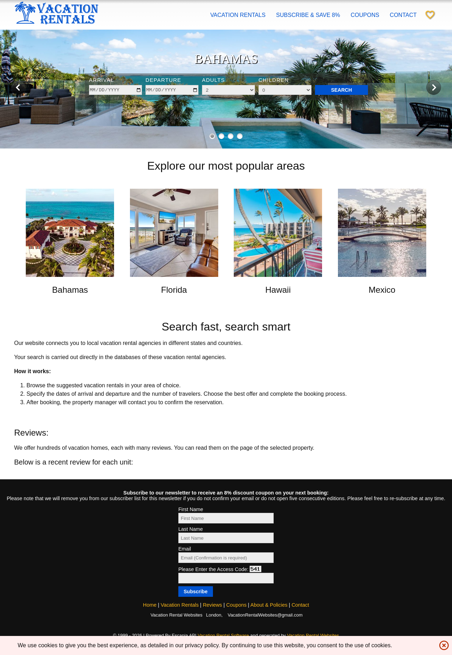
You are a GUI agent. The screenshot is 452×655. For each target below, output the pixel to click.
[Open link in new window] (70, 275)
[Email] (226, 557)
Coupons (365, 15)
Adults (213, 80)
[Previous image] (18, 87)
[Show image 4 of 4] (240, 136)
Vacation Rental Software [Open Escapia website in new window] (223, 635)
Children (273, 80)
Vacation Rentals (237, 15)
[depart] (171, 90)
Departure (163, 80)
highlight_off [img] (442, 643)
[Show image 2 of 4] (221, 136)
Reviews (212, 605)
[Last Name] (226, 538)
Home (149, 605)
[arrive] (115, 90)
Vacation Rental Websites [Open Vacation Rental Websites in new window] (313, 635)
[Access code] (226, 578)
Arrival (101, 80)
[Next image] (433, 87)
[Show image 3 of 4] (230, 136)
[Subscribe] (195, 591)
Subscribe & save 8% (308, 15)
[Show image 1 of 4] (212, 136)
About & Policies (268, 605)
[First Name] (226, 518)
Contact (403, 15)
